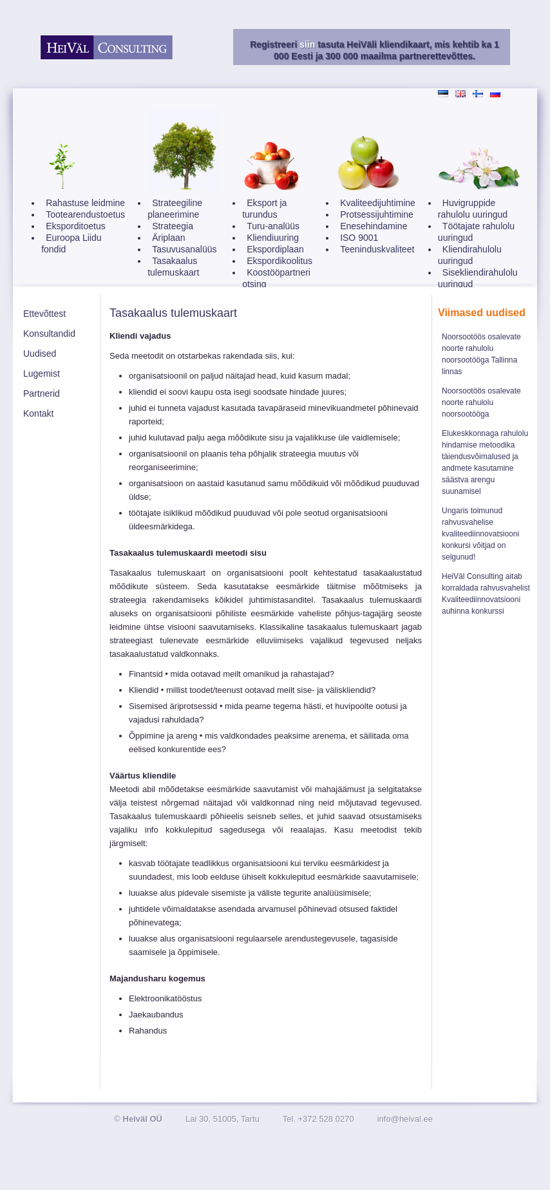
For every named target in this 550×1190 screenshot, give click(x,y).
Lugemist (41, 373)
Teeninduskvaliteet (377, 249)
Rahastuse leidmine (85, 203)
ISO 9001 (359, 237)
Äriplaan (168, 237)
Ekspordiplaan (275, 249)
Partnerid (41, 393)
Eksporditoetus (76, 226)
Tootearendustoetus (85, 214)
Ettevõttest (44, 313)
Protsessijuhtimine (376, 214)
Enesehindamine (373, 226)
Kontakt (38, 413)
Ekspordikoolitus (279, 261)
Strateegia (172, 226)
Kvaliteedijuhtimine (377, 203)
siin (307, 44)
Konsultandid (49, 333)
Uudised (39, 353)
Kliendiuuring (273, 237)
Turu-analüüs (273, 226)
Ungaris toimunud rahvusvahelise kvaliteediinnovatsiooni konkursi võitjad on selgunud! (480, 534)
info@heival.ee (405, 1119)
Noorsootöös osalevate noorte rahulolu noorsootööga (481, 402)
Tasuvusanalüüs (184, 249)
